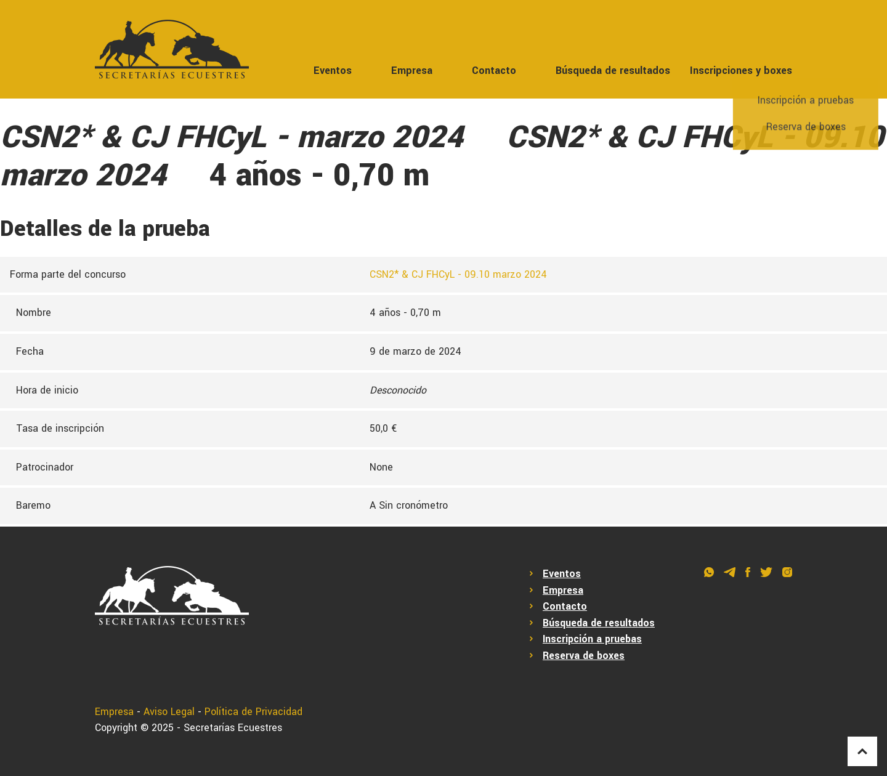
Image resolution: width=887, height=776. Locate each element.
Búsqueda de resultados (613, 70)
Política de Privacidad (253, 712)
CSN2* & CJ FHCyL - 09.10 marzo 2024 (458, 274)
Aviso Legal (169, 712)
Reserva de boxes (584, 656)
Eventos (333, 70)
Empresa (411, 70)
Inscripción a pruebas (592, 639)
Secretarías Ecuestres (233, 728)
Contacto (494, 70)
